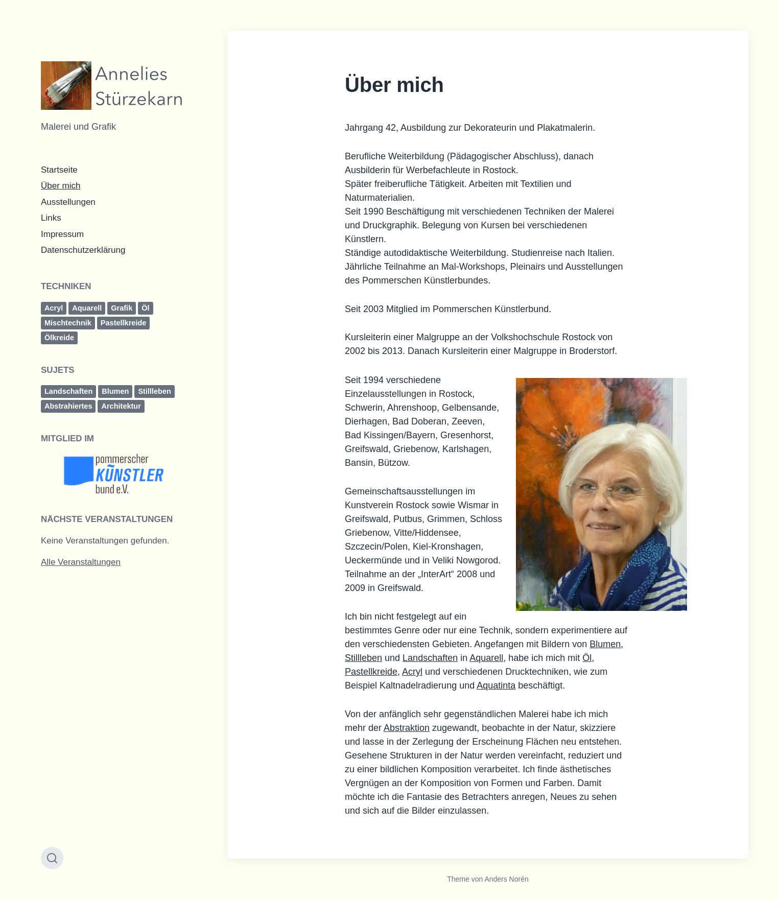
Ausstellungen (68, 202)
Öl (145, 308)
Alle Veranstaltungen (81, 562)
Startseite (59, 170)
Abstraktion (407, 728)
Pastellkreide (123, 323)
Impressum (62, 234)
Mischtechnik (67, 323)
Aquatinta (496, 685)
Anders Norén (506, 879)
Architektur (120, 406)
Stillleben (154, 391)
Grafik (121, 308)
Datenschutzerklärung (83, 250)
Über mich (60, 186)
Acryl (53, 308)
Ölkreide (59, 338)
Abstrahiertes (68, 406)
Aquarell (87, 308)
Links (51, 218)
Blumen (115, 391)
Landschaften (68, 391)
